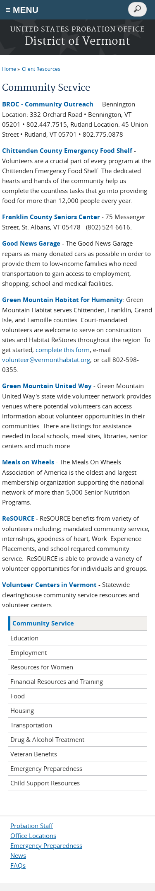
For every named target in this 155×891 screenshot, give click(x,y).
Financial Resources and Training (56, 681)
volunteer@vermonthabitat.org (46, 359)
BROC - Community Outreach (47, 104)
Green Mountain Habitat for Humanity (62, 299)
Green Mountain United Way (47, 386)
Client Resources (41, 68)
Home (9, 68)
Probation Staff (31, 825)
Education (24, 638)
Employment (28, 652)
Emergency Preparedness (46, 768)
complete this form (63, 349)
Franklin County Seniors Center (51, 216)
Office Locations (33, 835)
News (18, 855)
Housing (22, 710)
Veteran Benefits (33, 754)
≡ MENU (21, 9)
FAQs (18, 865)
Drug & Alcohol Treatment (47, 739)
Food (17, 696)
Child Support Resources (45, 783)
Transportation (31, 725)
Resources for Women (41, 667)
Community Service (43, 623)
